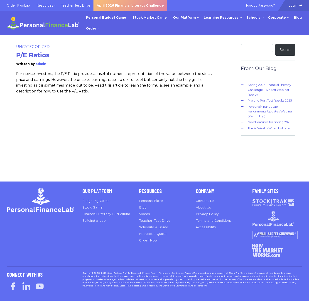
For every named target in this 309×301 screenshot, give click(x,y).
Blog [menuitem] (298, 17)
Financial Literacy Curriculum (106, 214)
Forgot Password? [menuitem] (260, 5)
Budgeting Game (96, 201)
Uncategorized (33, 47)
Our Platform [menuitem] (184, 17)
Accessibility (206, 227)
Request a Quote (153, 234)
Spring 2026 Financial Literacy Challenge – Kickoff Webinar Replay (269, 89)
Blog (143, 207)
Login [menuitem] (295, 5)
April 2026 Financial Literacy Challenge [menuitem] (130, 5)
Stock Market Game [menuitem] (149, 17)
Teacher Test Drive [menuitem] (75, 5)
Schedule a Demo (153, 227)
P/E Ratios (32, 55)
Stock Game (92, 207)
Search (285, 50)
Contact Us (205, 201)
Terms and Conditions (214, 221)
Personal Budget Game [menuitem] (106, 17)
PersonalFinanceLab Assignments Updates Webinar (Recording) (270, 111)
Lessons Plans (151, 201)
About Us (203, 207)
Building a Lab (94, 221)
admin (41, 64)
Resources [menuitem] (44, 5)
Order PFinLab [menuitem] (18, 5)
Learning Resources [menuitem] (221, 17)
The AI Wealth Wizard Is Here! (269, 128)
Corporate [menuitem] (277, 17)
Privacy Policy (207, 214)
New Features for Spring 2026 (269, 122)
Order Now (148, 240)
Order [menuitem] (91, 28)
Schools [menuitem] (253, 17)
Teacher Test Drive (154, 221)
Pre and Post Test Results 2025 (270, 100)
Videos (144, 214)
